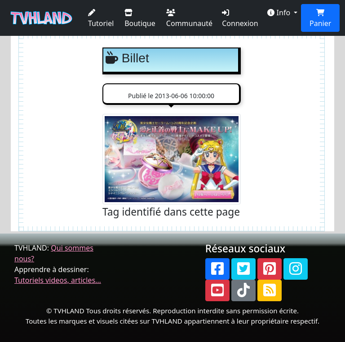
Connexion (240, 18)
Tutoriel (101, 18)
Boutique (139, 18)
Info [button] (279, 12)
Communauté (189, 18)
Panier (320, 18)
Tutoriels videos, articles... (57, 280)
